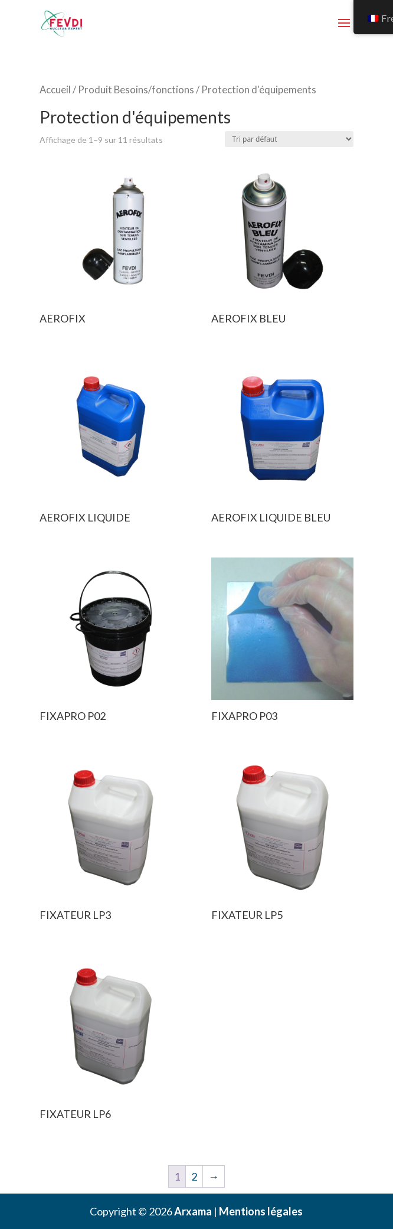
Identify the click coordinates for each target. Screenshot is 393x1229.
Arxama (193, 1211)
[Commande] (289, 139)
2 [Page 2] (194, 1176)
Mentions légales (261, 1211)
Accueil (55, 90)
